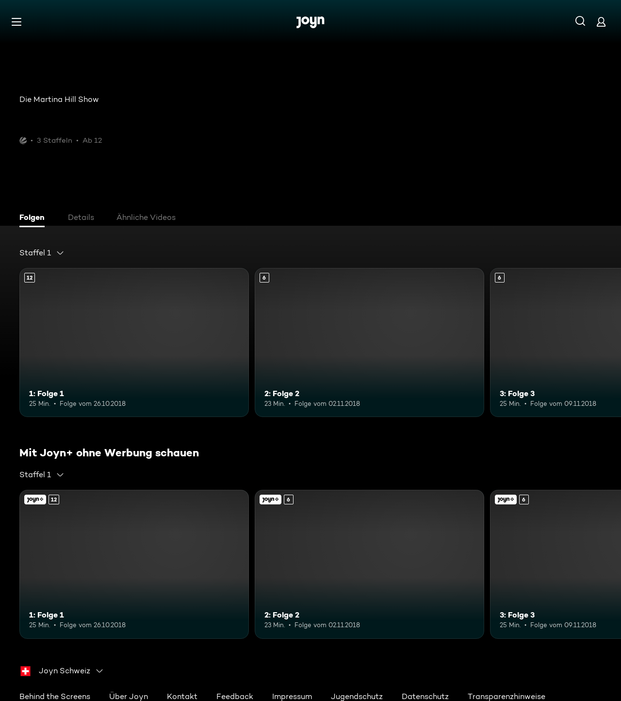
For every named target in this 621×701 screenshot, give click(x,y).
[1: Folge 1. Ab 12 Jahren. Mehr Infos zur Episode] (134, 342)
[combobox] (42, 253)
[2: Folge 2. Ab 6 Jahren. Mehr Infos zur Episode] (369, 342)
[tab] (34, 218)
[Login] (601, 21)
